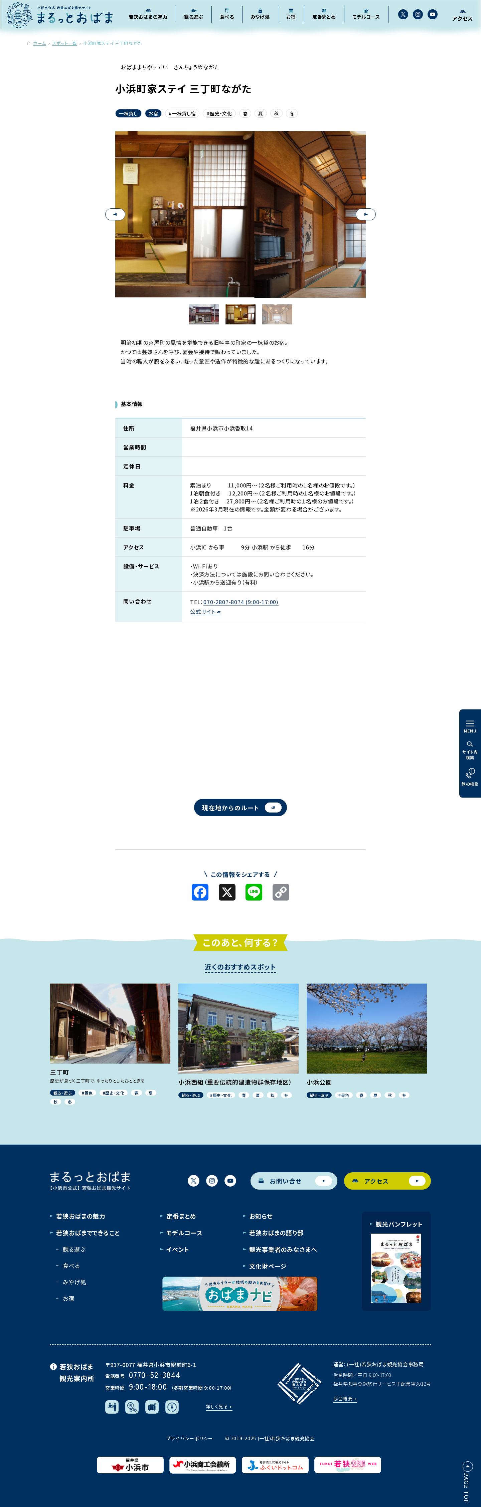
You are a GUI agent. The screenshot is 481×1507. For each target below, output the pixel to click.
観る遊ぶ (74, 1249)
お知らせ (261, 1216)
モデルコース (184, 1232)
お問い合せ (295, 1181)
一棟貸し (128, 113)
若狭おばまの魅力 (81, 1216)
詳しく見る (217, 1406)
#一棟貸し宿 (182, 113)
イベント (177, 1249)
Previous (115, 214)
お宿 (153, 113)
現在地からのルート (242, 808)
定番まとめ (181, 1216)
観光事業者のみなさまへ (283, 1249)
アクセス (389, 1181)
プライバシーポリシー (189, 1438)
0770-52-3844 (154, 1374)
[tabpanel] (240, 214)
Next (366, 214)
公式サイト (205, 611)
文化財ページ (268, 1266)
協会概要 (343, 1398)
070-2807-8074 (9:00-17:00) (241, 601)
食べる (71, 1265)
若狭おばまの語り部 (276, 1232)
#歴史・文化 (219, 113)
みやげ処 (74, 1282)
